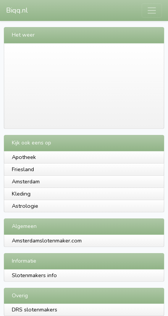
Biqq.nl (17, 10)
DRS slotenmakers (34, 309)
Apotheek (24, 157)
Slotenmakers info (34, 275)
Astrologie (25, 206)
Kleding (21, 193)
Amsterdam (26, 181)
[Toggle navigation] (152, 10)
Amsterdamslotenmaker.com (47, 240)
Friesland (23, 169)
